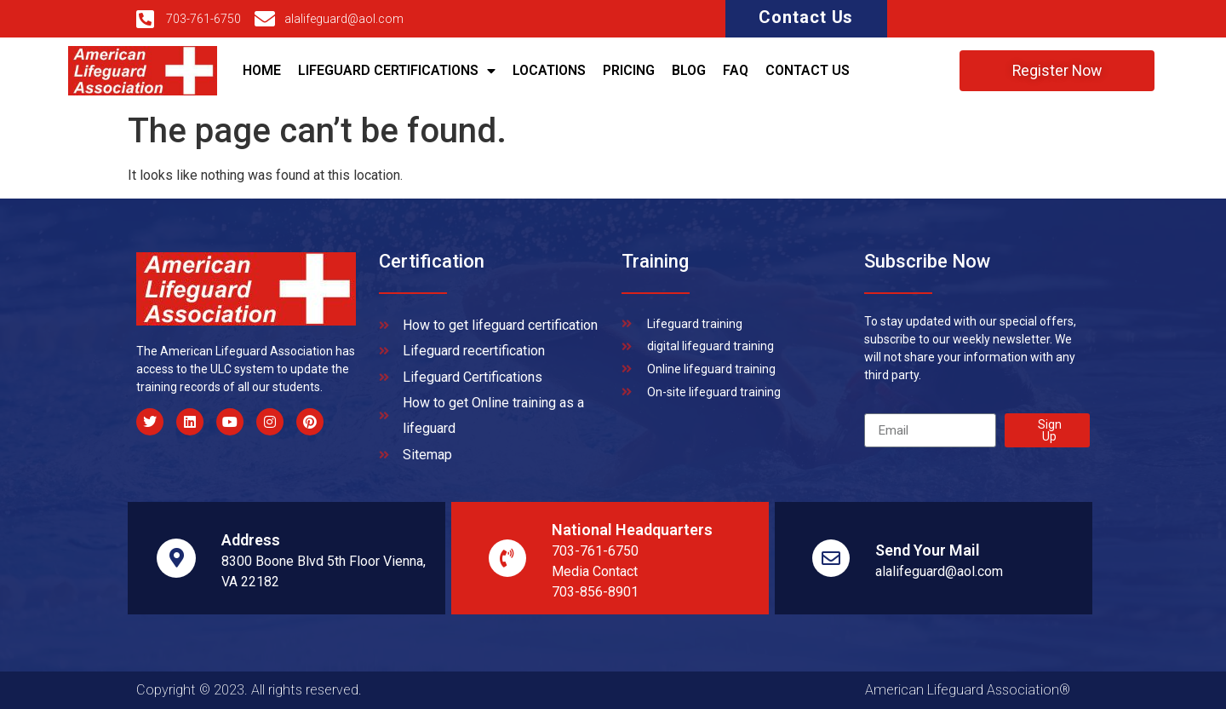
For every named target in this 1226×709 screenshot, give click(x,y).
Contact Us (806, 17)
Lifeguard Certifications (397, 70)
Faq (735, 70)
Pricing (629, 70)
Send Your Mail (927, 550)
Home (262, 70)
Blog (689, 70)
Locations (549, 70)
